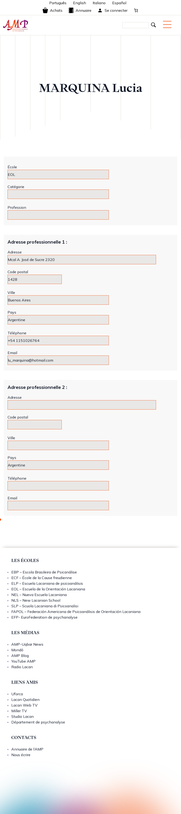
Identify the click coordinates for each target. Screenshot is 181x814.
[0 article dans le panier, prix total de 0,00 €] (136, 10)
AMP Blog (20, 655)
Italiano (99, 2)
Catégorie (16, 186)
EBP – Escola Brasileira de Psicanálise (44, 572)
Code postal (18, 271)
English (79, 2)
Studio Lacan (22, 716)
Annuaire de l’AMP (27, 749)
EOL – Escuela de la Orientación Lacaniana (48, 589)
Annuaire (79, 10)
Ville (11, 292)
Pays (12, 312)
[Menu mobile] (167, 24)
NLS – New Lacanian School (35, 600)
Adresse (15, 252)
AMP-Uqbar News (27, 644)
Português (57, 2)
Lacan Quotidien (25, 699)
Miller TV (19, 710)
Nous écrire (20, 754)
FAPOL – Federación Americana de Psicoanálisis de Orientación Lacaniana (75, 611)
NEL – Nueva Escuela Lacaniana (39, 594)
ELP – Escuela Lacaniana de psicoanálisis (47, 583)
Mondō (17, 650)
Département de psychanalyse (38, 722)
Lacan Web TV (24, 705)
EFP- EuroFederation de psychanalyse (44, 617)
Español (119, 2)
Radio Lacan (22, 666)
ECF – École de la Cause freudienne (41, 577)
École (12, 167)
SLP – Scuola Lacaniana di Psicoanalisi (44, 606)
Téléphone (17, 333)
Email (12, 352)
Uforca (17, 694)
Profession (17, 207)
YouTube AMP (23, 661)
